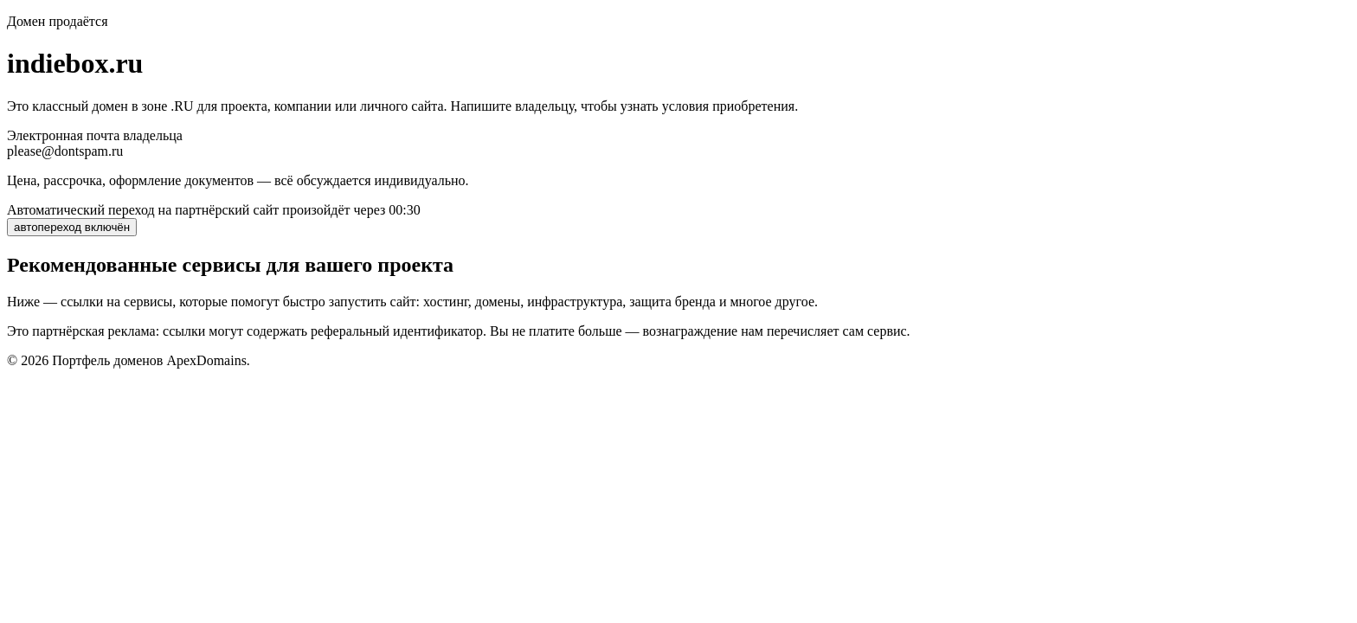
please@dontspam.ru (65, 151)
